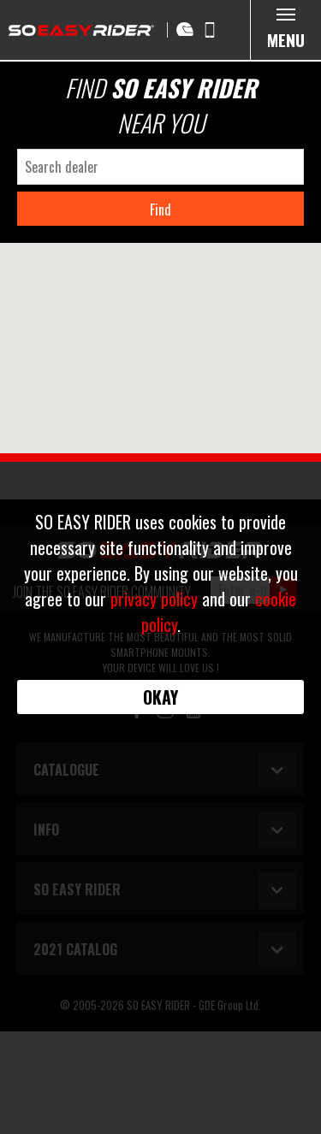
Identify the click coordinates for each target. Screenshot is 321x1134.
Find (160, 209)
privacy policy (154, 598)
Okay (160, 697)
